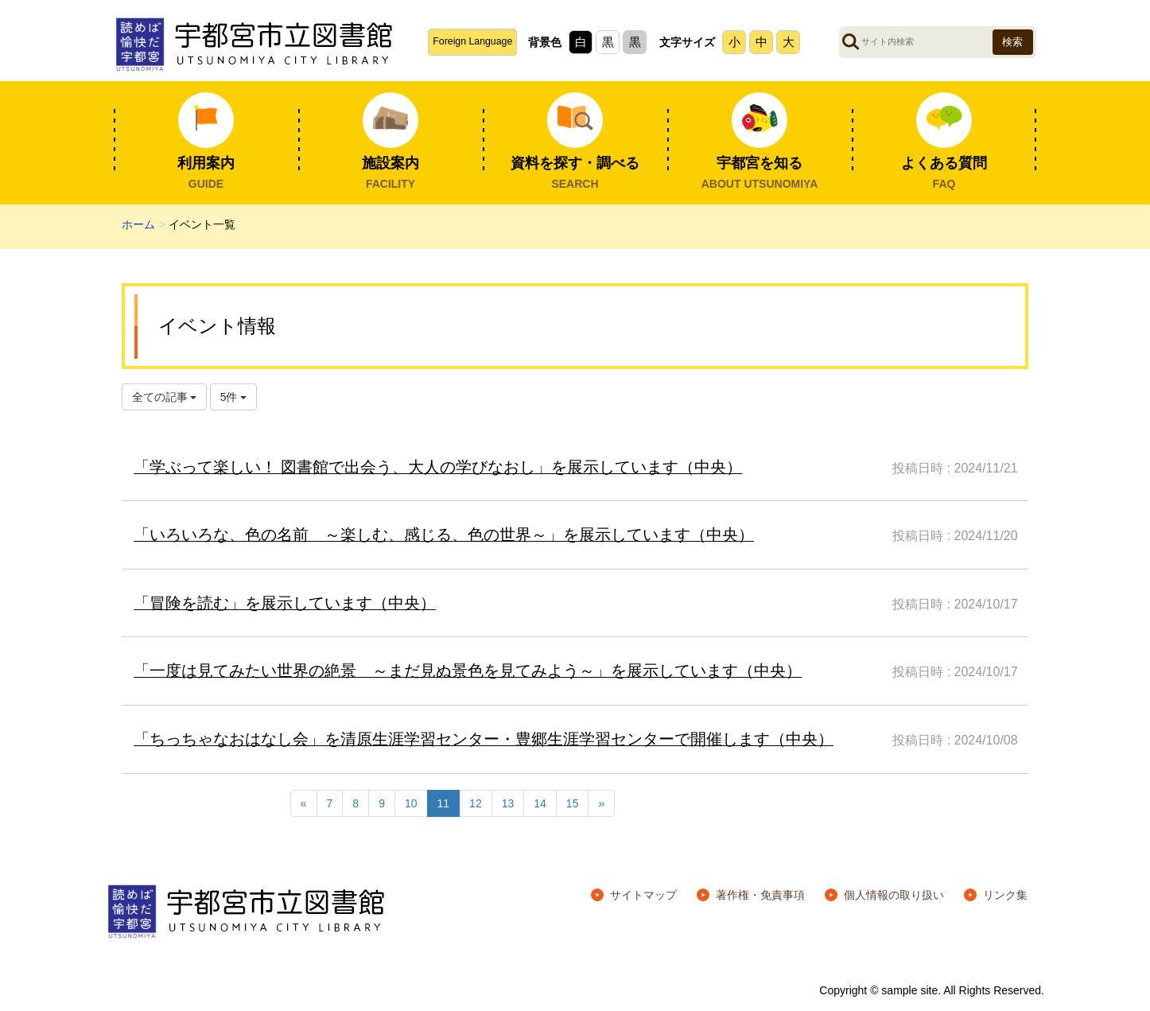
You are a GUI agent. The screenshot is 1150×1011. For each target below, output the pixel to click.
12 (475, 803)
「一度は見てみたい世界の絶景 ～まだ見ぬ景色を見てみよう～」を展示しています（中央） (468, 670)
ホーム (138, 224)
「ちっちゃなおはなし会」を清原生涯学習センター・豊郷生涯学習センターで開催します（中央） (483, 739)
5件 (233, 397)
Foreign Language (472, 41)
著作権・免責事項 (760, 895)
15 (572, 803)
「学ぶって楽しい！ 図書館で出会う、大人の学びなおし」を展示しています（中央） (438, 467)
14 (540, 803)
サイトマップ (643, 895)
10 (411, 803)
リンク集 (1005, 895)
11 (443, 803)
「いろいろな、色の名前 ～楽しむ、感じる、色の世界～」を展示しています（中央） (444, 534)
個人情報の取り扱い (894, 895)
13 (508, 803)
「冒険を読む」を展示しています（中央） (285, 603)
